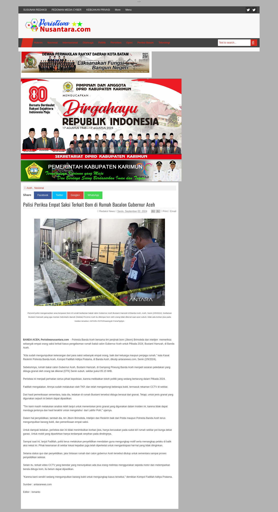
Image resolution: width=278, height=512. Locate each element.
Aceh (29, 188)
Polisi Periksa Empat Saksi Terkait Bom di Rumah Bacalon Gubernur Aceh (89, 204)
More (117, 9)
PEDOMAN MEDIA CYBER (67, 9)
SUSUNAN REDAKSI (35, 9)
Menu (129, 9)
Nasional (39, 188)
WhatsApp (93, 195)
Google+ (75, 195)
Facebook (254, 10)
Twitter (248, 10)
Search (254, 42)
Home (27, 42)
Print (164, 211)
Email (172, 211)
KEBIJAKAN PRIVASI (98, 9)
